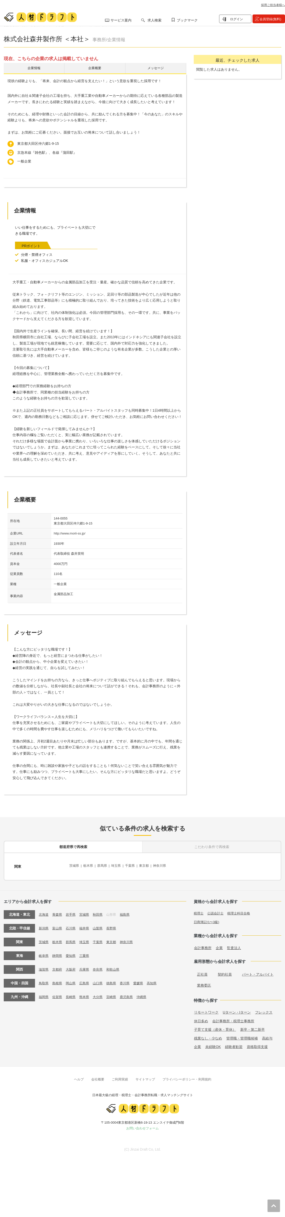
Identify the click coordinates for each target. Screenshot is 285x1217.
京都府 (58, 967)
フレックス (263, 1010)
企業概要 (95, 69)
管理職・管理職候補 (242, 1036)
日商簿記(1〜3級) (207, 919)
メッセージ (156, 69)
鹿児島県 (131, 994)
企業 (219, 945)
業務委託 (204, 983)
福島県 (129, 912)
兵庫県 (87, 967)
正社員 (202, 972)
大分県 (101, 994)
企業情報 (34, 69)
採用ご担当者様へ (273, 5)
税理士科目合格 (241, 911)
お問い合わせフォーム (142, 1126)
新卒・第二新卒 (252, 1027)
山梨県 (101, 926)
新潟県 (44, 926)
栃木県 (89, 866)
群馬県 (104, 866)
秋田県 (101, 912)
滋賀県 (44, 967)
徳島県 (115, 981)
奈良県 (101, 967)
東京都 (149, 866)
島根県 (58, 981)
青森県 (58, 912)
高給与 (267, 1036)
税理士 (199, 911)
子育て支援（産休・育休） (215, 1027)
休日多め (201, 1018)
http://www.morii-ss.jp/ (69, 535)
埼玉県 (119, 866)
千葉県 (134, 866)
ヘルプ (79, 1076)
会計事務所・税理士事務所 (233, 1018)
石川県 (72, 926)
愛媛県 (143, 981)
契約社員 (225, 972)
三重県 (87, 953)
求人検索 (155, 20)
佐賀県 (58, 994)
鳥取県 (44, 981)
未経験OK (213, 1044)
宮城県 (87, 912)
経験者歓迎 (233, 1044)
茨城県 (74, 866)
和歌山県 (117, 967)
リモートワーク (206, 1010)
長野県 (115, 926)
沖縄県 (147, 994)
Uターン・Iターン (237, 1010)
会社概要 (97, 1076)
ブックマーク (187, 20)
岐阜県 (44, 953)
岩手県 (72, 912)
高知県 (158, 981)
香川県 (129, 981)
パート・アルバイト (258, 972)
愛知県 (72, 953)
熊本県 (87, 994)
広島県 (87, 981)
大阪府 (72, 967)
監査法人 (234, 945)
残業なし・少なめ (208, 1036)
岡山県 (72, 981)
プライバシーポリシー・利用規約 (186, 1076)
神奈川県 (166, 866)
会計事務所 (203, 945)
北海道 (44, 912)
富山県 (58, 926)
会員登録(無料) (270, 19)
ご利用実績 (120, 1076)
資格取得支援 (257, 1044)
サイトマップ (145, 1076)
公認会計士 (217, 911)
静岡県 (58, 953)
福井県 (87, 926)
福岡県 (44, 994)
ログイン (236, 19)
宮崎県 (115, 994)
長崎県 (72, 994)
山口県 (101, 981)
